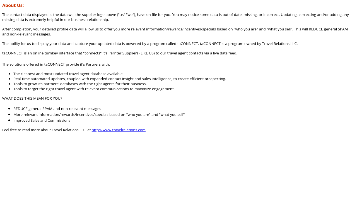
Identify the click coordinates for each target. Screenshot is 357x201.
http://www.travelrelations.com (119, 129)
